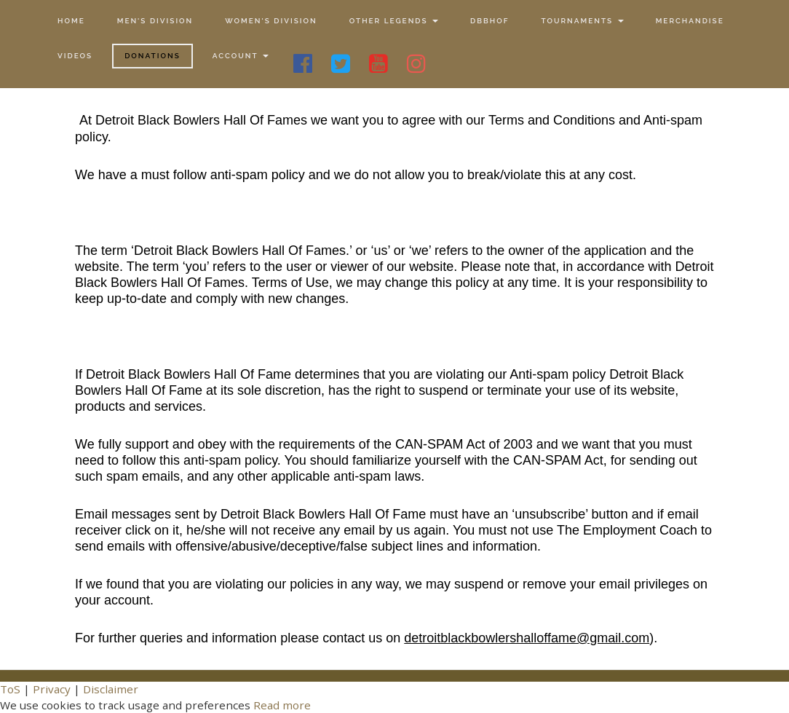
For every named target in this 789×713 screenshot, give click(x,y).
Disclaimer (110, 689)
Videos (75, 56)
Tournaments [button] (582, 21)
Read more (282, 705)
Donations (152, 56)
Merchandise (690, 21)
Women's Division (271, 21)
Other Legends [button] (393, 21)
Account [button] (241, 56)
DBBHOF (489, 21)
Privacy (52, 689)
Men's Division (155, 21)
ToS (10, 689)
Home (71, 21)
